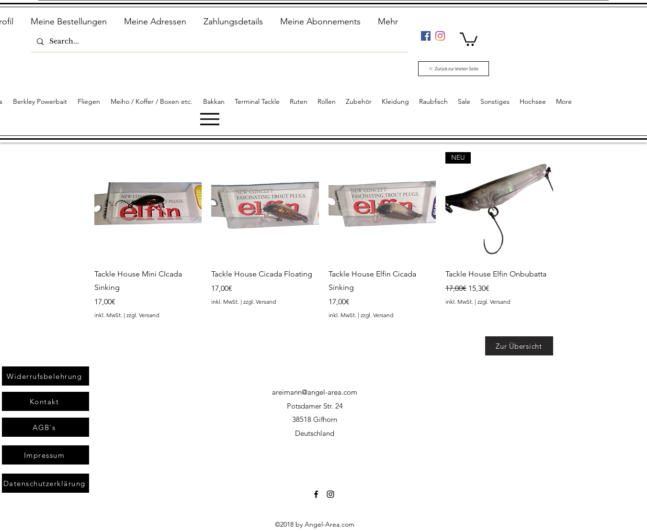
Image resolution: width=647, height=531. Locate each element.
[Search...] (218, 41)
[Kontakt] (45, 401)
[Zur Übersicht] (519, 345)
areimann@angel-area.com (314, 392)
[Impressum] (45, 455)
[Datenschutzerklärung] (45, 483)
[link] (468, 38)
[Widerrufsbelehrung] (45, 376)
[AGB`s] (45, 427)
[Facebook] (426, 36)
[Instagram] (440, 36)
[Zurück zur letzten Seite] (453, 68)
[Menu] (209, 118)
